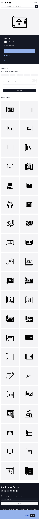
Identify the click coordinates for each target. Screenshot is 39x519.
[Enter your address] (19, 499)
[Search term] (20, 6)
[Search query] (19, 86)
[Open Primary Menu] (2, 2)
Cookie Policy (17, 513)
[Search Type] (3, 6)
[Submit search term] (36, 6)
